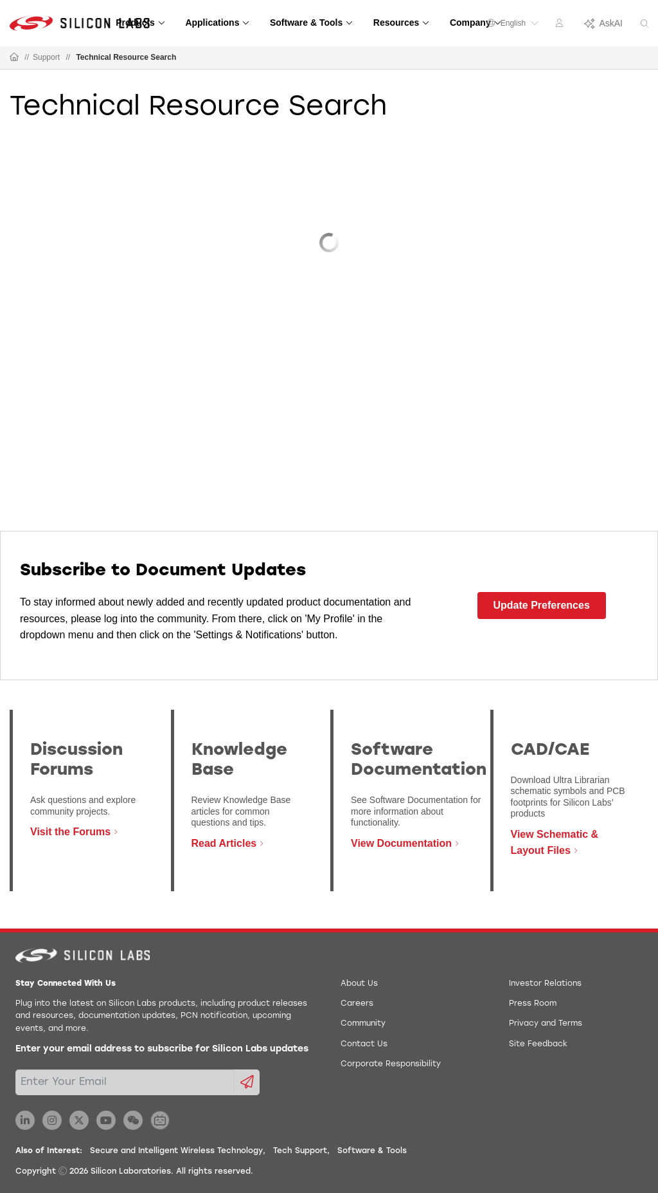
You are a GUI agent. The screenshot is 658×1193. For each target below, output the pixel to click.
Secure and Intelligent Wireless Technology (176, 1151)
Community (363, 1024)
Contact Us (364, 1044)
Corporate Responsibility (391, 1064)
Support (46, 57)
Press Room (532, 1004)
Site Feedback (538, 1044)
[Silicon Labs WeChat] (133, 1120)
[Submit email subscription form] (247, 1082)
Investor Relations (545, 984)
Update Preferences (542, 605)
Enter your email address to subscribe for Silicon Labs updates (161, 1049)
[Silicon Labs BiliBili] (160, 1120)
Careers (357, 1004)
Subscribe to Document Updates (163, 571)
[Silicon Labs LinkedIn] (25, 1120)
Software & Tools (372, 1151)
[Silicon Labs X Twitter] (79, 1120)
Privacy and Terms (545, 1024)
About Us (359, 984)
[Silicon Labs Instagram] (52, 1120)
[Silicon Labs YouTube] (106, 1120)
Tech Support (300, 1151)
